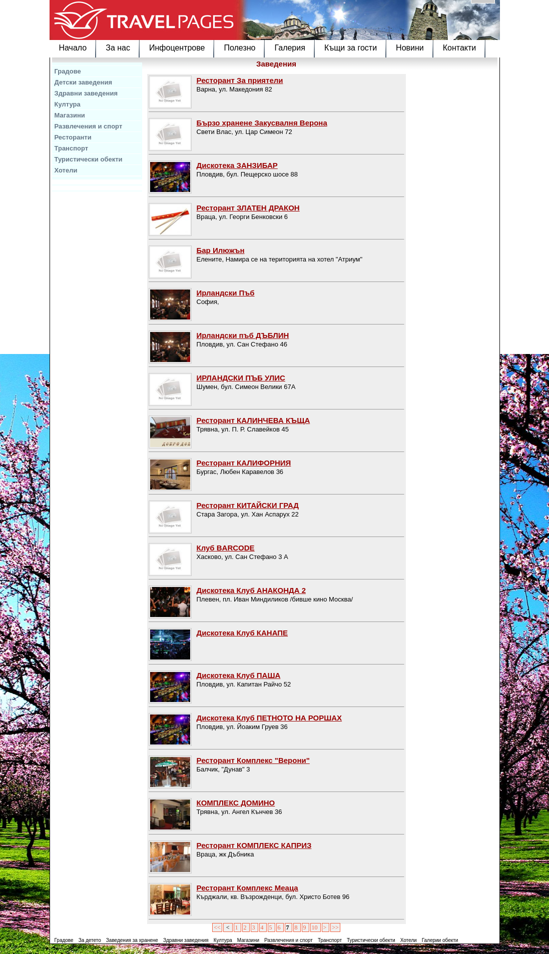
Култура (68, 104)
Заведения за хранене (132, 940)
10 (315, 927)
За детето (90, 940)
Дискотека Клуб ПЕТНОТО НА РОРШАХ (269, 718)
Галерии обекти (440, 940)
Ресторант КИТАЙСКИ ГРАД (248, 505)
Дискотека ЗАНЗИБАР (237, 165)
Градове (68, 71)
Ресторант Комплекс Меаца (247, 888)
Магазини (70, 115)
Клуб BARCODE (226, 548)
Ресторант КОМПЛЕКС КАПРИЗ (254, 845)
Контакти (459, 48)
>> (335, 927)
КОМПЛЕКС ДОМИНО (236, 802)
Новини (410, 48)
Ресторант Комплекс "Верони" (253, 760)
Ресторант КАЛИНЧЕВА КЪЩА (253, 420)
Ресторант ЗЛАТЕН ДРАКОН (248, 208)
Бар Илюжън (221, 250)
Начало (73, 48)
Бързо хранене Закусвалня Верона (262, 122)
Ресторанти (73, 137)
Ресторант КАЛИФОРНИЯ (244, 462)
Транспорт (72, 148)
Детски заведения (84, 82)
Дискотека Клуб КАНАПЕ (242, 632)
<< (217, 927)
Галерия (289, 48)
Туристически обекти (89, 159)
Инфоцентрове (177, 48)
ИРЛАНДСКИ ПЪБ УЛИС (241, 378)
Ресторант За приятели (240, 80)
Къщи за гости (350, 48)
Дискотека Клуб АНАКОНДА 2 (251, 590)
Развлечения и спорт (89, 126)
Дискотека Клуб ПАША (239, 675)
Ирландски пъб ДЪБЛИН (243, 335)
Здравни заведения (86, 93)
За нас (118, 48)
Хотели (66, 170)
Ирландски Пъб (226, 292)
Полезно (239, 48)
